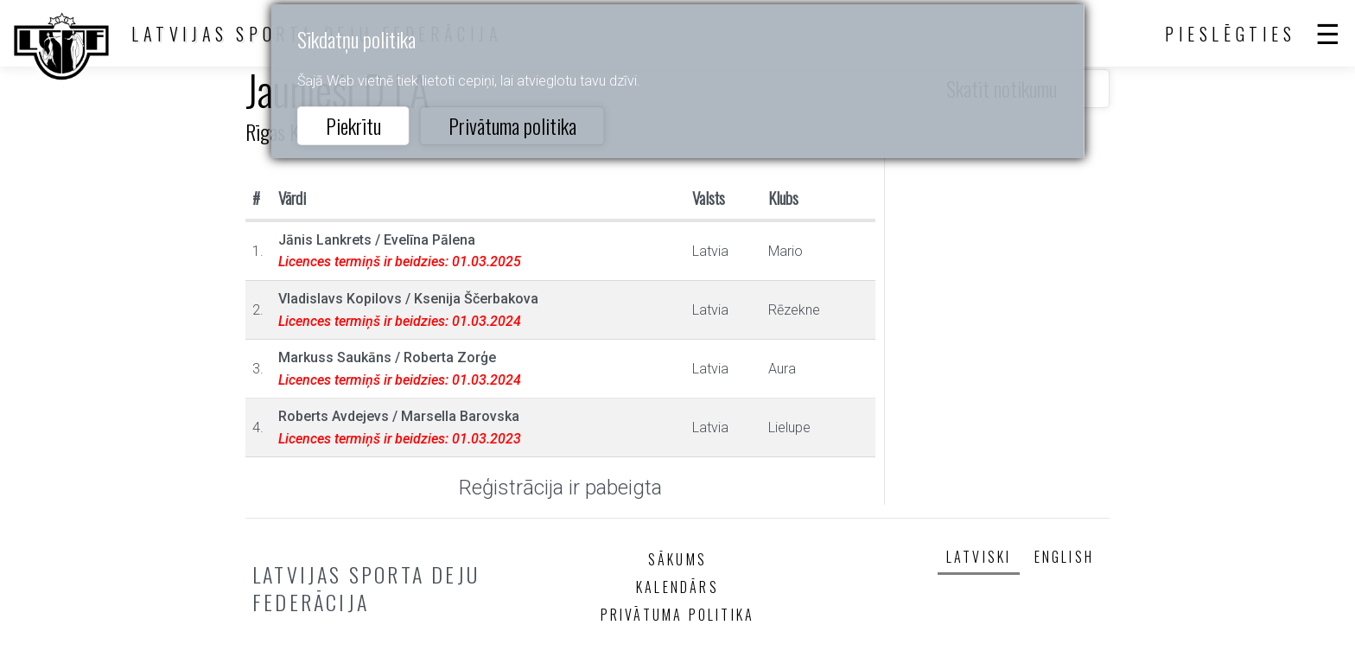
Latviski (979, 556)
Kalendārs (677, 587)
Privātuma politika (512, 125)
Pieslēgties (1230, 34)
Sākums (677, 559)
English (1064, 556)
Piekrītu (353, 125)
